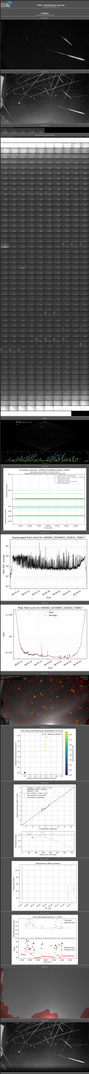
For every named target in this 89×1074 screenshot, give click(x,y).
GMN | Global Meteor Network (51, 5)
